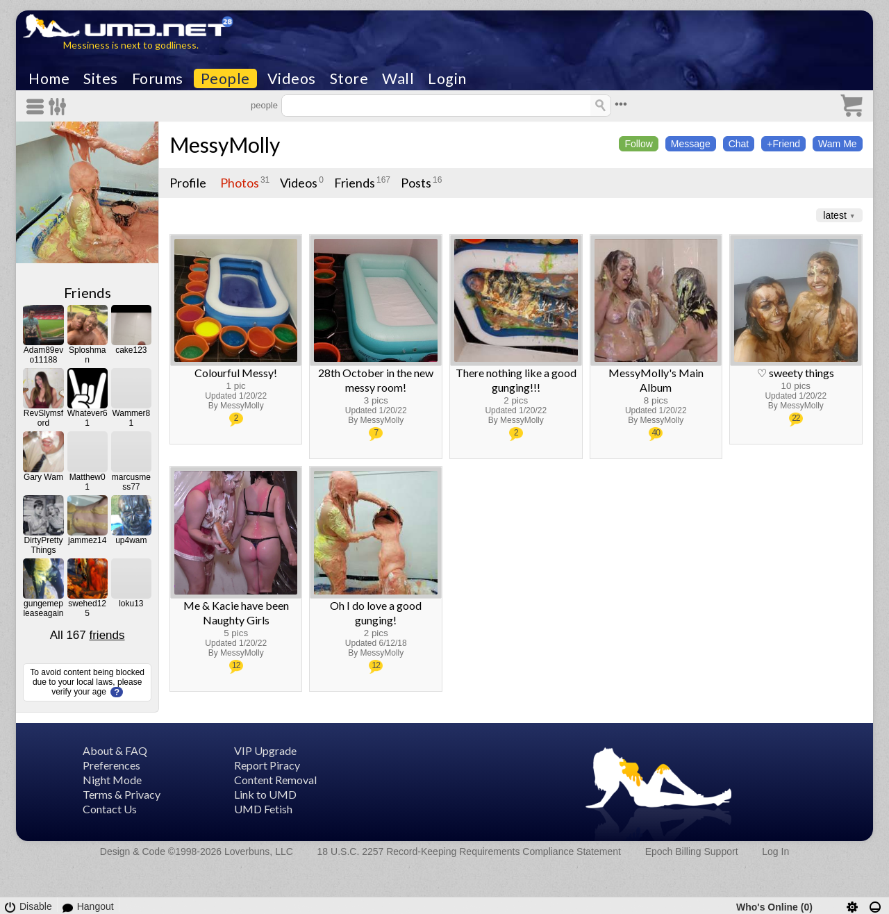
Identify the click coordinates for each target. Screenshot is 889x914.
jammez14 (87, 540)
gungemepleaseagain (43, 608)
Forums (157, 78)
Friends (87, 292)
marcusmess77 (131, 482)
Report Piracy (267, 765)
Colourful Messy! (235, 372)
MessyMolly (224, 144)
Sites (100, 78)
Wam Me (837, 143)
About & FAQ (115, 750)
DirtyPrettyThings (43, 545)
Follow (638, 143)
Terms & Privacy (121, 794)
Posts (416, 182)
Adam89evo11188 (43, 355)
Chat (739, 143)
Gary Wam (43, 477)
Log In (775, 851)
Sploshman (87, 355)
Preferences (111, 765)
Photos (239, 182)
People (225, 78)
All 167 (87, 635)
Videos (291, 78)
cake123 (131, 350)
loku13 (131, 603)
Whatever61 (87, 418)
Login (447, 78)
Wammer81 (131, 418)
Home (48, 78)
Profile (187, 182)
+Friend (783, 143)
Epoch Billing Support (691, 851)
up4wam (131, 540)
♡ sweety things (795, 372)
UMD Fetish (263, 808)
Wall (398, 78)
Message (691, 143)
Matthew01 (87, 482)
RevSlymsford (43, 418)
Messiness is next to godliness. (131, 45)
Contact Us (110, 808)
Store (349, 78)
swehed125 (87, 608)
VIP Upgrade (265, 750)
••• (621, 103)
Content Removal (275, 779)
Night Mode (112, 779)
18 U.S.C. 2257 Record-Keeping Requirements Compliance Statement (469, 851)
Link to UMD (265, 794)
